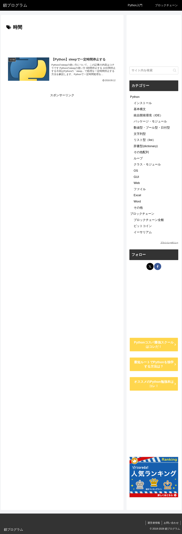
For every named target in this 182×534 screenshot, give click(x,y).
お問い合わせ (171, 522)
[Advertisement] (62, 42)
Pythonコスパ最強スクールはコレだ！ (154, 344)
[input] (153, 70)
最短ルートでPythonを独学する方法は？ (154, 364)
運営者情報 (154, 522)
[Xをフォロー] (150, 266)
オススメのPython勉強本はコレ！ (154, 384)
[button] (175, 70)
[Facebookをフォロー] (157, 266)
